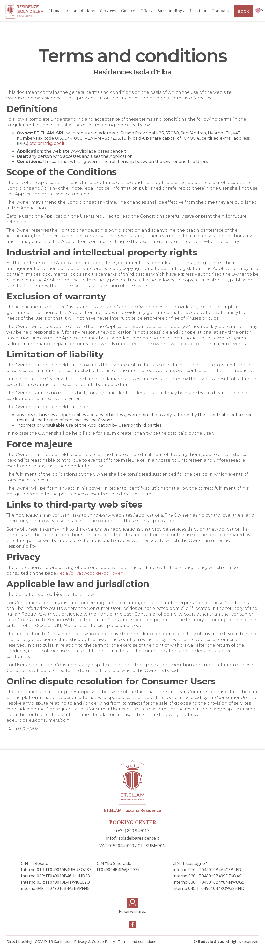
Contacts (220, 10)
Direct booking (19, 941)
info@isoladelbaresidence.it (132, 838)
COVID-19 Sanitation (53, 941)
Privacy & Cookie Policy (94, 941)
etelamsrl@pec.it (47, 143)
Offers (146, 10)
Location (198, 10)
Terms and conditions (137, 941)
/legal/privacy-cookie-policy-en (90, 573)
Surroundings (171, 10)
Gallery (128, 10)
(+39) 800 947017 (132, 830)
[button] (258, 10)
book (243, 11)
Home (54, 10)
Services (108, 10)
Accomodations (80, 10)
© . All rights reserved (226, 941)
